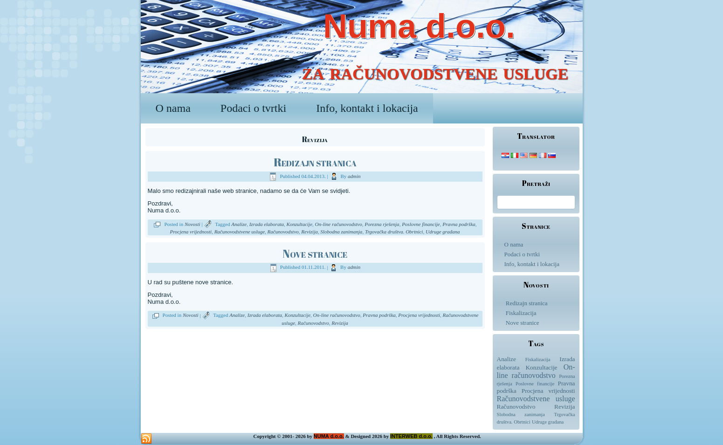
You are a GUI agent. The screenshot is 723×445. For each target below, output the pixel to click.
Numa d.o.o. (419, 26)
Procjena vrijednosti (191, 231)
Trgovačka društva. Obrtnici (394, 231)
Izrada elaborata (266, 224)
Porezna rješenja (382, 224)
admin (354, 176)
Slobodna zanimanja (341, 231)
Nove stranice (314, 253)
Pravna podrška (458, 224)
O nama (173, 108)
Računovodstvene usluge (239, 231)
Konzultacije (299, 224)
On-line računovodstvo (338, 224)
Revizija (309, 231)
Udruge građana (443, 231)
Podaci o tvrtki (253, 108)
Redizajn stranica (315, 162)
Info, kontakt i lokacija (367, 108)
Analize (239, 224)
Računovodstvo (283, 231)
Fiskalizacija (521, 312)
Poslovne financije (421, 224)
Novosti (192, 224)
